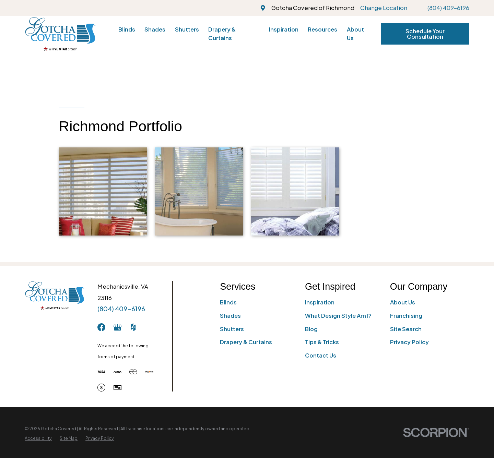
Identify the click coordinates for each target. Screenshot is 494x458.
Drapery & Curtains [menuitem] (222, 33)
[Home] (60, 34)
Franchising (406, 315)
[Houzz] (133, 327)
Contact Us (320, 355)
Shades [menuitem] (154, 29)
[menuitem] (38, 438)
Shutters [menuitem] (187, 29)
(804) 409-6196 (448, 7)
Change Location (383, 7)
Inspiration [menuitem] (283, 29)
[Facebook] (101, 327)
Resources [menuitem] (322, 29)
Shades (230, 315)
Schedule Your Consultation (425, 33)
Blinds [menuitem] (126, 29)
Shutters (232, 329)
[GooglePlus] (117, 327)
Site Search (406, 329)
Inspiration (319, 302)
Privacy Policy (409, 342)
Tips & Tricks (322, 342)
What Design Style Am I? (338, 315)
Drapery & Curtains (246, 342)
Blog (311, 329)
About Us (402, 302)
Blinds (228, 302)
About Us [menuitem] (355, 33)
